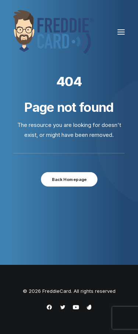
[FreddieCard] (53, 32)
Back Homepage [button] (69, 179)
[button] (121, 32)
